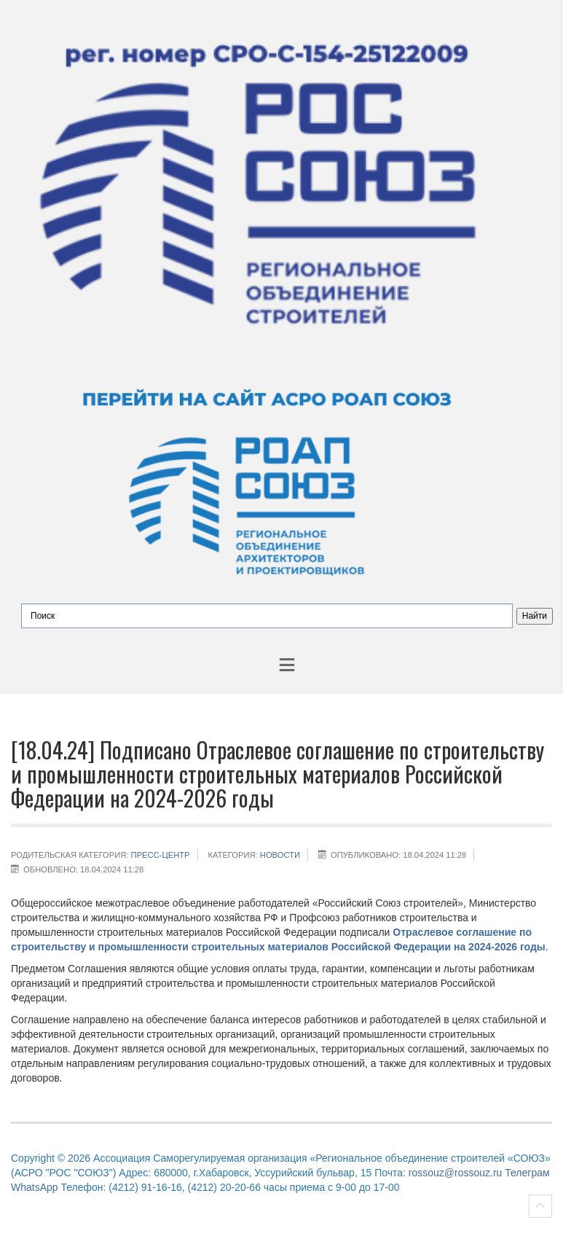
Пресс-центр (160, 855)
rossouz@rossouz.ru (456, 1172)
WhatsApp (34, 1187)
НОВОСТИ (280, 855)
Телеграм (527, 1172)
